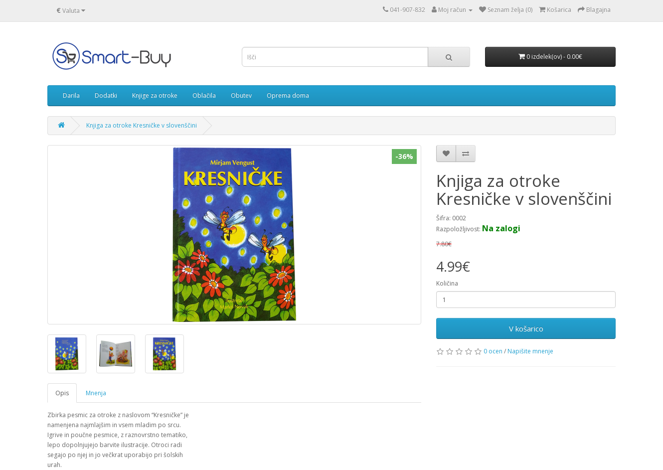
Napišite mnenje (530, 351)
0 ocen (493, 351)
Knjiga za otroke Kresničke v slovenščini (141, 125)
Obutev (241, 95)
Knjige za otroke (154, 95)
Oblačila (204, 95)
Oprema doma (288, 95)
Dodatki (106, 95)
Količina (447, 283)
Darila (71, 95)
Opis (62, 393)
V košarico (526, 328)
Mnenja (96, 393)
